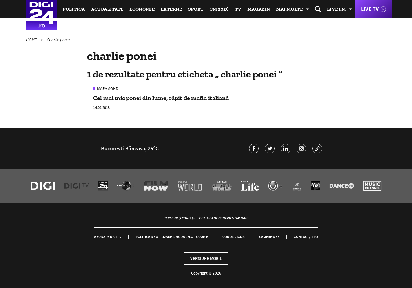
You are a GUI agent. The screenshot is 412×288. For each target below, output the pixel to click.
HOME (32, 39)
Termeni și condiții (179, 218)
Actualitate (107, 9)
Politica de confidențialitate (223, 218)
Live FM (336, 9)
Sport (195, 9)
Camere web (269, 236)
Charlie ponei (58, 39)
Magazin (258, 9)
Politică (74, 9)
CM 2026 (219, 9)
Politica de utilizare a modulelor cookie (172, 236)
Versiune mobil (206, 258)
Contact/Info (306, 236)
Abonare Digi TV (107, 236)
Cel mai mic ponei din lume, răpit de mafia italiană (161, 98)
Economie (142, 9)
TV (238, 9)
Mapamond (107, 88)
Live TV (370, 9)
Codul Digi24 (233, 236)
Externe (171, 9)
